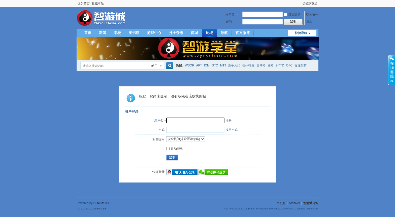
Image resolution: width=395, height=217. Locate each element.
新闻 (102, 33)
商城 (194, 33)
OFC (289, 65)
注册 (309, 21)
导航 (224, 33)
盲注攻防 (300, 65)
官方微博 (243, 33)
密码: (161, 130)
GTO (215, 65)
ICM (207, 65)
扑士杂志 (176, 33)
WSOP (189, 65)
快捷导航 (301, 33)
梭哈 (271, 65)
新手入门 (234, 65)
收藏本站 (98, 3)
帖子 (154, 66)
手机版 (281, 203)
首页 (87, 33)
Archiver (294, 203)
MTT (223, 65)
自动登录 (292, 14)
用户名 (230, 14)
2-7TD (280, 65)
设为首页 (84, 3)
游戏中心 (154, 33)
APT (199, 65)
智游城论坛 (310, 203)
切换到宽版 (309, 3)
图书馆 (134, 33)
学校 (117, 33)
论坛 (209, 33)
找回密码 (312, 14)
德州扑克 (248, 65)
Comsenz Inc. (99, 208)
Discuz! (98, 203)
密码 (229, 21)
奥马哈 (261, 65)
